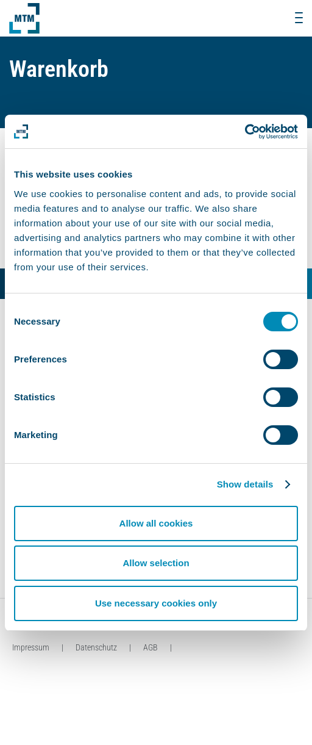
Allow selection (155, 563)
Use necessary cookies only (156, 603)
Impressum (30, 647)
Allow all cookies (156, 523)
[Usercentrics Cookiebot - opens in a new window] (244, 132)
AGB (150, 647)
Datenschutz (96, 647)
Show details (245, 484)
